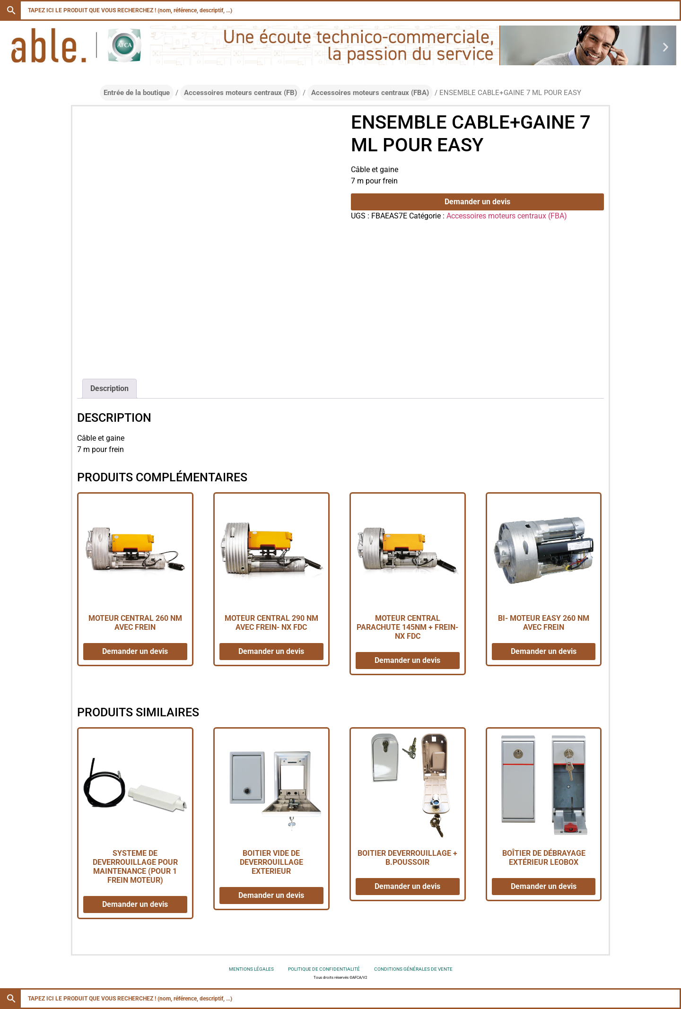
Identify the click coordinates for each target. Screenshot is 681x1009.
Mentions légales (251, 969)
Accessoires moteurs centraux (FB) (240, 92)
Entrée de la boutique (137, 92)
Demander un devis (477, 201)
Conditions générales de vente (413, 969)
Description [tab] (109, 388)
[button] (15, 47)
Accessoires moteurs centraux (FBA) (370, 92)
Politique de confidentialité (324, 969)
